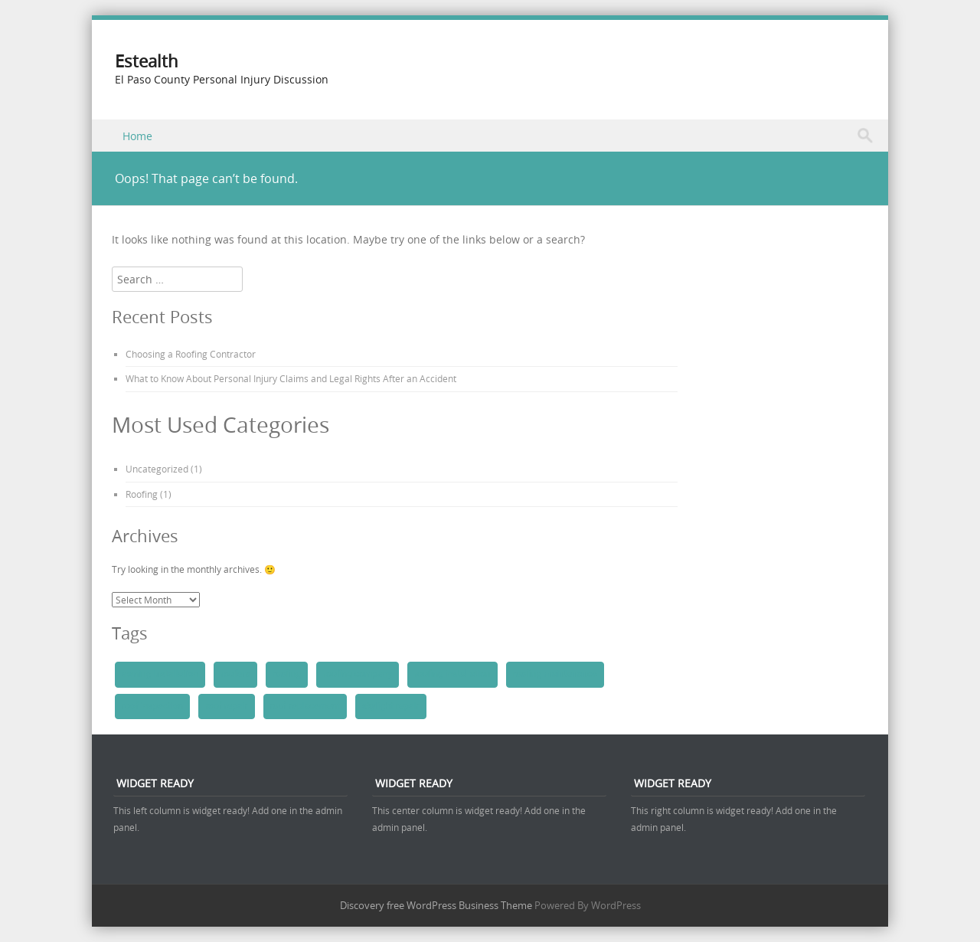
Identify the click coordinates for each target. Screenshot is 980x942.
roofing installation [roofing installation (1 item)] (452, 674)
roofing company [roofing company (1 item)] (357, 674)
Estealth (146, 61)
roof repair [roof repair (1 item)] (226, 706)
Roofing (142, 494)
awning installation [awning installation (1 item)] (160, 674)
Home (137, 136)
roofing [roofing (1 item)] (287, 674)
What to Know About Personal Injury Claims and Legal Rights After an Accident (291, 378)
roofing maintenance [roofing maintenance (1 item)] (555, 674)
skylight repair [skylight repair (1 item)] (391, 706)
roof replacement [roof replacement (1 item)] (305, 706)
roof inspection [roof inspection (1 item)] (152, 706)
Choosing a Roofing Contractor (191, 354)
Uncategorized (157, 469)
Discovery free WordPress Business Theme (436, 905)
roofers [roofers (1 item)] (235, 674)
